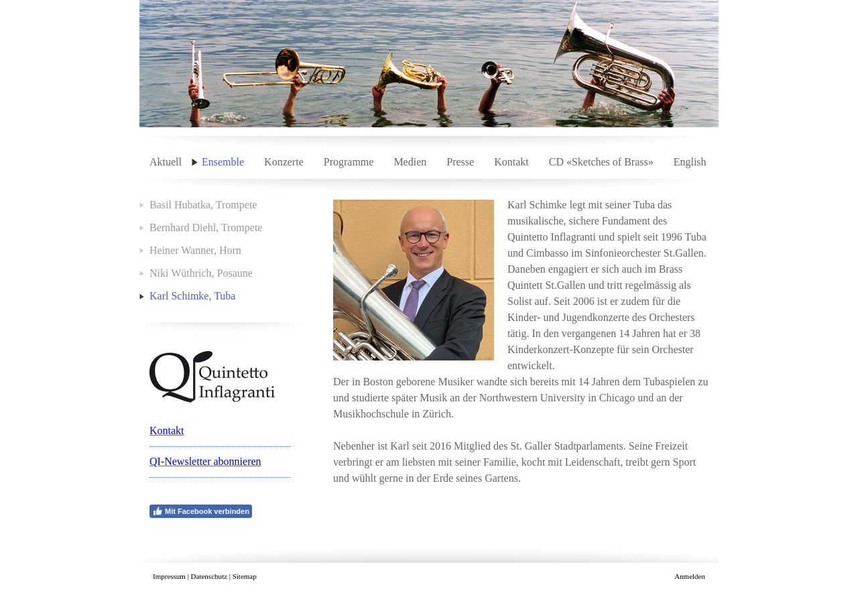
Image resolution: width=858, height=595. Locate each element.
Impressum (169, 576)
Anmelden (689, 576)
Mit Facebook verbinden (200, 511)
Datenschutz (209, 576)
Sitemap (245, 576)
